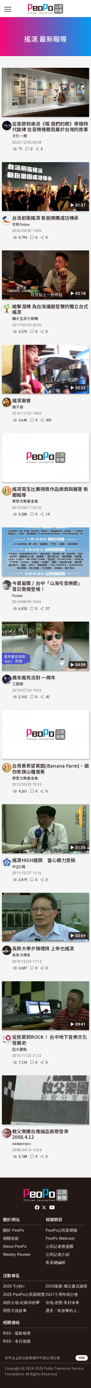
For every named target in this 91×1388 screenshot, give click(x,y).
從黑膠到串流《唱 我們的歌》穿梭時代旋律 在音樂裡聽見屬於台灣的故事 (50, 126)
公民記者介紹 (57, 1254)
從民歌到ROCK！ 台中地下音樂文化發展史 (49, 1039)
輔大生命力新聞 (25, 319)
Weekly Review (16, 1254)
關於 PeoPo (13, 1230)
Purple (17, 596)
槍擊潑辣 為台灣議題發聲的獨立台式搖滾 (50, 309)
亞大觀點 (19, 1049)
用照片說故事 (15, 1311)
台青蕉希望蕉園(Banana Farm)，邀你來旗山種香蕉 (50, 768)
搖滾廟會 (21, 400)
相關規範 (11, 1238)
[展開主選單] (8, 9)
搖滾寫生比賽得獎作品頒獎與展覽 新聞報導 (50, 492)
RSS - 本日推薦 (17, 1341)
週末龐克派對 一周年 (33, 677)
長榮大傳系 (21, 955)
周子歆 (17, 407)
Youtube (52, 1207)
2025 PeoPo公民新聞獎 (24, 1294)
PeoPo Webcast (60, 1238)
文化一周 (19, 136)
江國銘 (17, 684)
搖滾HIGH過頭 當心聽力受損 (43, 860)
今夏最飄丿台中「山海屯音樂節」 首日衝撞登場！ (48, 586)
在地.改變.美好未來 (63, 1302)
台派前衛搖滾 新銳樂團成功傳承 (45, 217)
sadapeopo (21, 1143)
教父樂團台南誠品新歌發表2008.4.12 (40, 1134)
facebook (37, 1207)
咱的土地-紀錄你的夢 (21, 1302)
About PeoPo (15, 1246)
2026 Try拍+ (14, 1286)
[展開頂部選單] (83, 9)
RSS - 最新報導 (17, 1333)
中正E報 (18, 867)
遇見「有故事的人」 (63, 1311)
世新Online (21, 224)
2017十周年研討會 (62, 1294)
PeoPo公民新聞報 (61, 1230)
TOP (81, 1358)
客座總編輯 (56, 1262)
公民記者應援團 (59, 1246)
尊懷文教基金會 (25, 501)
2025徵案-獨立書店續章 (67, 1286)
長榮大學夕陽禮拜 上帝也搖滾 (43, 948)
